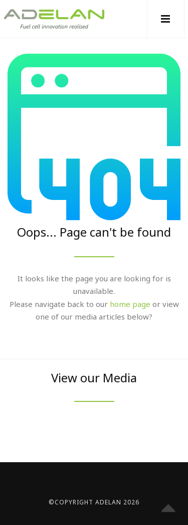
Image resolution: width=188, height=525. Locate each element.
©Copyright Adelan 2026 (94, 502)
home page (130, 304)
